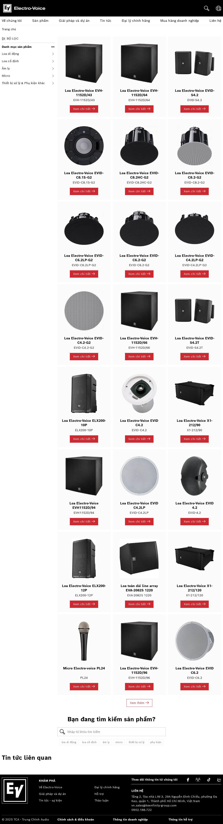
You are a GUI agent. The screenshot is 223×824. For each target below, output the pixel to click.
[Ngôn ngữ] (218, 8)
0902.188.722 (141, 810)
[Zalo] (219, 780)
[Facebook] (188, 780)
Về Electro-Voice (50, 787)
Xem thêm (139, 703)
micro (119, 742)
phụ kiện (155, 742)
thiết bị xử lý (136, 742)
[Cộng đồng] (198, 780)
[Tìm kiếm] (206, 8)
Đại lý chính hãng (107, 787)
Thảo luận (102, 800)
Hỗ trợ (99, 794)
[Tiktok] (209, 779)
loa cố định (89, 742)
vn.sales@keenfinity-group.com (154, 805)
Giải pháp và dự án (52, 794)
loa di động (69, 742)
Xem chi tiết (84, 109)
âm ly (106, 742)
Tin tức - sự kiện (50, 800)
